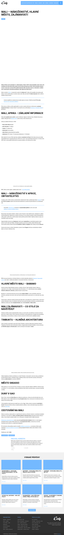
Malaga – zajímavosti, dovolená (22, 524)
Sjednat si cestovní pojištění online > (11, 209)
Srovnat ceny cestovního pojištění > (11, 101)
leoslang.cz (59, 533)
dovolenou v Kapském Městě (36, 107)
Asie (44, 2)
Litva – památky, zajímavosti (22, 522)
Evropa (40, 2)
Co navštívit (4, 435)
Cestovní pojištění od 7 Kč (28, 2)
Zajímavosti (11, 435)
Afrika (46, 2)
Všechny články (32, 510)
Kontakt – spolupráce (35, 529)
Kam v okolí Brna (34, 519)
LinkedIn (26, 448)
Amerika (51, 2)
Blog (12, 449)
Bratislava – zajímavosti (7, 519)
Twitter (13, 448)
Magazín (56, 2)
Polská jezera (5, 524)
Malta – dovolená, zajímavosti (7, 529)
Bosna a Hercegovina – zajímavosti (23, 521)
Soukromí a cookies (35, 527)
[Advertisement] (22, 29)
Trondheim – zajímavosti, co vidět (37, 521)
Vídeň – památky (5, 521)
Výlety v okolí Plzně (35, 524)
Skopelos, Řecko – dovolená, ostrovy (23, 529)
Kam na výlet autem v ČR (36, 522)
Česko (36, 2)
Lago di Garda (5, 527)
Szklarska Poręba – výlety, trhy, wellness (24, 527)
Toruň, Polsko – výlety (6, 522)
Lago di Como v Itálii (21, 519)
